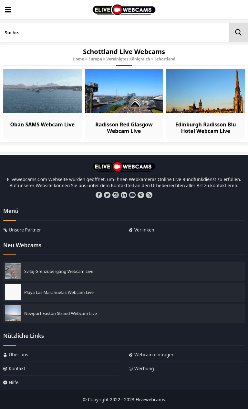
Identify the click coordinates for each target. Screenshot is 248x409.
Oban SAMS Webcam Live (42, 124)
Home (78, 59)
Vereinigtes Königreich (128, 59)
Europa (95, 59)
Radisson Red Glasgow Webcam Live (123, 127)
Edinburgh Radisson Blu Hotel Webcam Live (205, 127)
